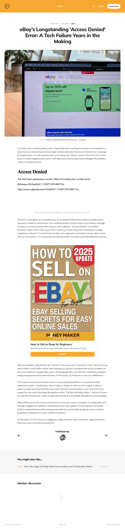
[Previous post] (19, 435)
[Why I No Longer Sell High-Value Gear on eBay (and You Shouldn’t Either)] (62, 466)
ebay (73, 24)
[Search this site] (94, 6)
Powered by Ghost (113, 524)
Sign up (62, 524)
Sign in (102, 6)
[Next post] (106, 435)
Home (60, 6)
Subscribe (113, 6)
